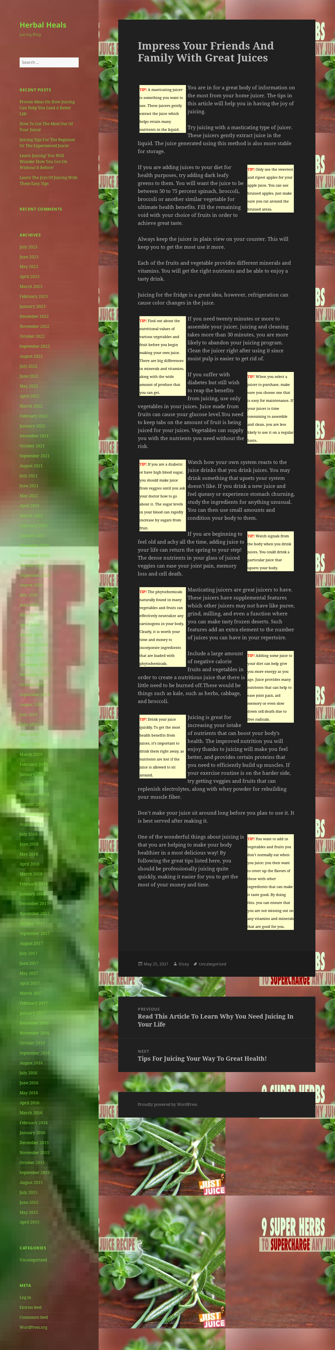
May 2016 (29, 1093)
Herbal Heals (43, 25)
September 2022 (35, 346)
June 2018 (29, 844)
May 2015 (29, 1212)
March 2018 (31, 874)
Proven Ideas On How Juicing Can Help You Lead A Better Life (47, 108)
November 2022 (34, 326)
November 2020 (34, 555)
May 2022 (29, 386)
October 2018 (32, 804)
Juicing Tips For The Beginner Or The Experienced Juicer (47, 142)
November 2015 (34, 1152)
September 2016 (35, 1053)
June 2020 (29, 605)
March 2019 (31, 754)
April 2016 (30, 1103)
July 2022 (29, 366)
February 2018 (34, 884)
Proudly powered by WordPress (167, 1104)
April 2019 (30, 744)
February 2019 (34, 764)
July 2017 (29, 953)
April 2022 (30, 396)
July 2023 (29, 247)
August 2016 (31, 1063)
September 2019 (35, 694)
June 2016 (29, 1083)
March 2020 (31, 635)
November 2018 (34, 794)
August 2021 (31, 466)
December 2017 (34, 903)
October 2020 (32, 565)
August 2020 (31, 585)
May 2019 (29, 734)
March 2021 (31, 515)
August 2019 (31, 704)
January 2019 (32, 774)
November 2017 (34, 913)
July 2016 (29, 1073)
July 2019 (29, 714)
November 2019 (34, 674)
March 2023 (31, 286)
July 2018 (29, 834)
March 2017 (31, 993)
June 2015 (29, 1202)
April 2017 (30, 983)
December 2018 (34, 784)
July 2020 (29, 595)
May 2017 (29, 973)
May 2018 (29, 854)
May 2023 (29, 266)
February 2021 (34, 525)
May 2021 (29, 495)
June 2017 (29, 963)
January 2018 (32, 894)
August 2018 (31, 824)
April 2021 (30, 505)
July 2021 (29, 476)
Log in (25, 1297)
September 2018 (35, 814)
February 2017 (34, 1003)
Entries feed (31, 1307)
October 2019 (32, 684)
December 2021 (34, 436)
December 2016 (34, 1023)
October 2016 (32, 1043)
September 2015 (35, 1172)
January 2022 (32, 426)
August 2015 (31, 1182)
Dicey (184, 964)
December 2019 (34, 665)
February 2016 (34, 1122)
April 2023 (30, 276)
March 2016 (31, 1113)
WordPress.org (33, 1327)
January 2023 (32, 306)
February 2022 (34, 416)
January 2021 (32, 535)
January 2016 (32, 1132)
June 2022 (29, 376)
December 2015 (34, 1142)
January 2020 (32, 655)
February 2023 (34, 296)
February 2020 (34, 645)
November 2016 (34, 1033)
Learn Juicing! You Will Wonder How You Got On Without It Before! (43, 161)
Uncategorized (33, 1260)
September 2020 (35, 575)
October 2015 (32, 1162)
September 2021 (35, 456)
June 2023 (29, 257)
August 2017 (31, 943)
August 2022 (31, 356)
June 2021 (29, 486)
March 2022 (31, 406)
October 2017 (32, 923)
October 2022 (32, 336)
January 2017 (32, 1013)
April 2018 (30, 864)
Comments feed (34, 1317)
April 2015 (30, 1222)
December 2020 (34, 545)
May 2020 (29, 615)
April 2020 (30, 625)
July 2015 (29, 1192)
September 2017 (35, 933)
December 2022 (34, 316)
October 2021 (32, 446)
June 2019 (29, 724)
